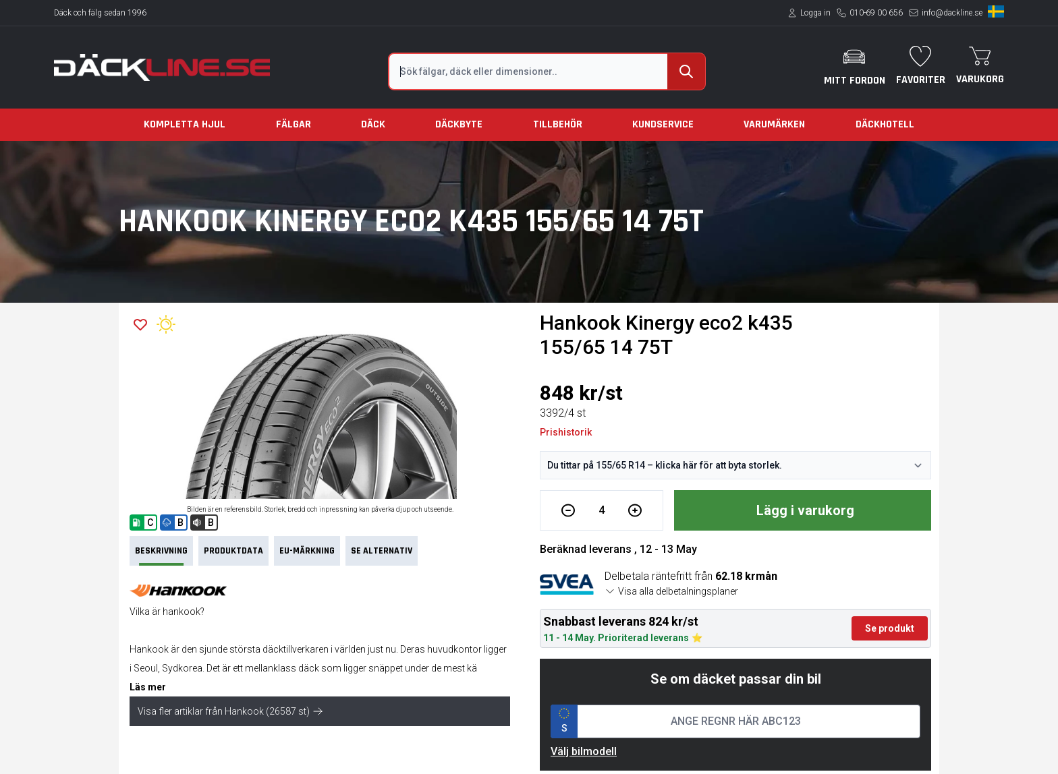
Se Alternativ (381, 551)
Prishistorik (566, 432)
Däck (373, 124)
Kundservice (663, 124)
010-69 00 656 (876, 13)
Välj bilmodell (584, 751)
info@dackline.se (952, 13)
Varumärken (774, 124)
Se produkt (889, 628)
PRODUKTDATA (233, 551)
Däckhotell (885, 124)
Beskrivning (161, 555)
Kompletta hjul (184, 124)
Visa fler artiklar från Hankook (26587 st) (230, 711)
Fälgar (293, 124)
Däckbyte (458, 124)
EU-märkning (307, 551)
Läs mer (148, 687)
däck (308, 668)
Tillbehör (557, 124)
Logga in (815, 13)
